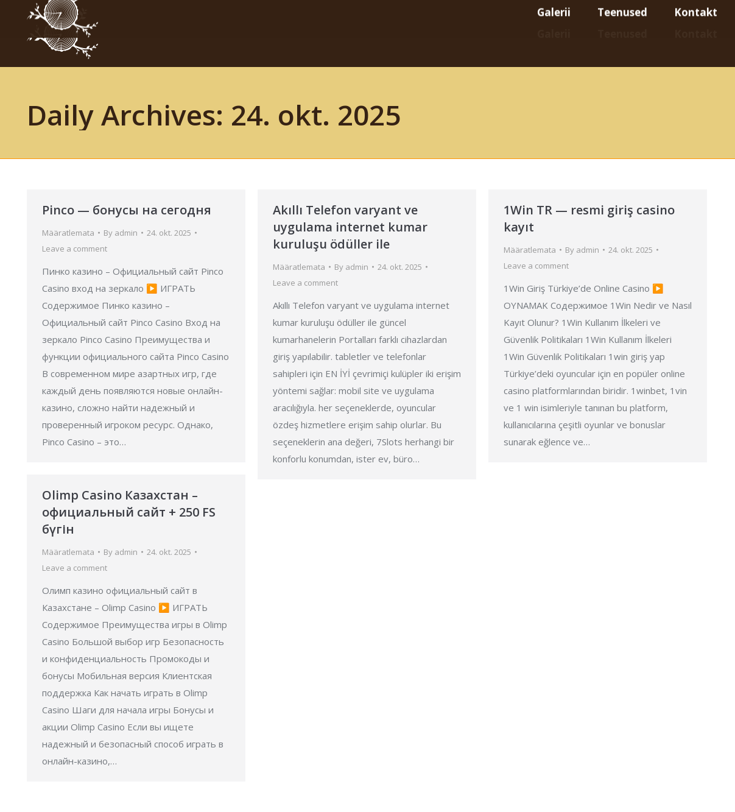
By (121, 232)
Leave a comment (74, 248)
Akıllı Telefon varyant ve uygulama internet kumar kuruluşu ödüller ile (350, 227)
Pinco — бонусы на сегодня (126, 210)
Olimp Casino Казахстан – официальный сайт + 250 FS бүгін (129, 512)
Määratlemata (68, 232)
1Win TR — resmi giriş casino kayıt (589, 218)
